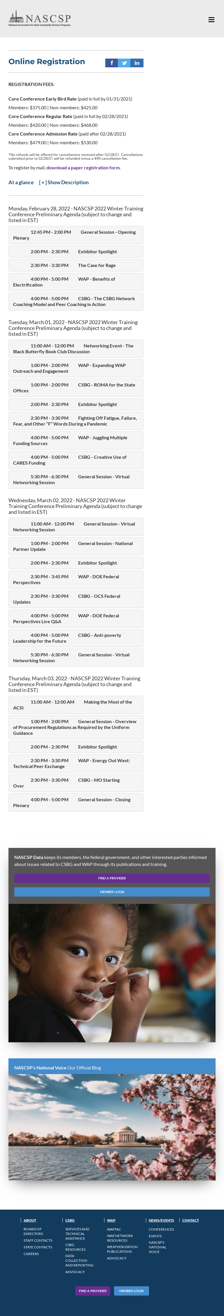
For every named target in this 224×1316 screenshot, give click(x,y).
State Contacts (38, 1247)
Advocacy (75, 1272)
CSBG (70, 1220)
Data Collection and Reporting (79, 1260)
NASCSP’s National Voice (157, 1247)
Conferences (161, 1229)
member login (112, 892)
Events (155, 1236)
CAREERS (31, 1254)
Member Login (131, 1291)
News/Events (161, 1220)
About (30, 1220)
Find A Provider (92, 1291)
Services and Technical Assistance (77, 1234)
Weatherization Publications (122, 1249)
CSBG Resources (75, 1247)
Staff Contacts (38, 1240)
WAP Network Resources (120, 1238)
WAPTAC (114, 1229)
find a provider (112, 878)
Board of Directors (33, 1231)
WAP (111, 1220)
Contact (190, 1220)
